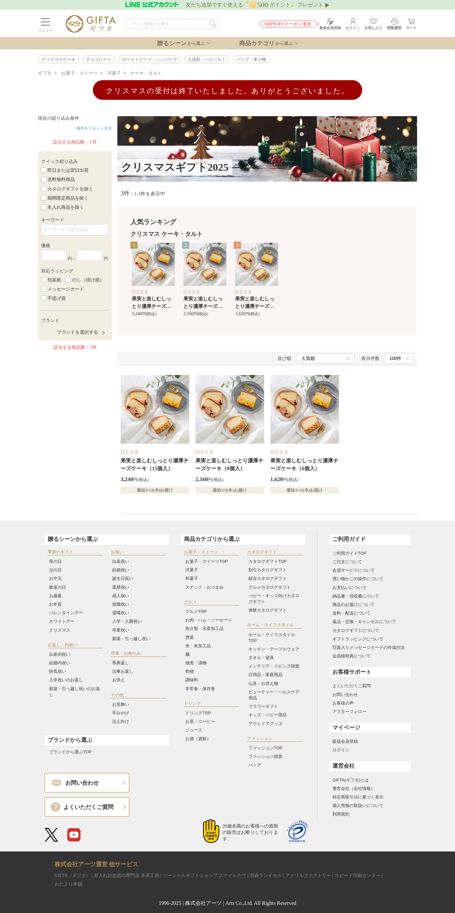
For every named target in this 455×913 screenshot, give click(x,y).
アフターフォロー (349, 711)
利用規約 (340, 814)
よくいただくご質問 (351, 685)
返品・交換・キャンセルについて (364, 621)
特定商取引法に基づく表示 (357, 797)
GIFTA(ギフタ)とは (350, 780)
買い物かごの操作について (357, 578)
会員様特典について (351, 655)
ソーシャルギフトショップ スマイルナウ (204, 875)
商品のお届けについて (353, 604)
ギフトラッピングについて (357, 638)
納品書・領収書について (355, 596)
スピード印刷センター (357, 875)
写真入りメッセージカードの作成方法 (368, 647)
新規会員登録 (345, 741)
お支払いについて (349, 587)
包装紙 (54, 279)
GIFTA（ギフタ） (73, 875)
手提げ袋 (56, 298)
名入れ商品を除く (65, 207)
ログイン (340, 749)
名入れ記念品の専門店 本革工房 (126, 875)
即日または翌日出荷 (68, 170)
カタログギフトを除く (70, 188)
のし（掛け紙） (88, 279)
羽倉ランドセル (266, 875)
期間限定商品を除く (68, 198)
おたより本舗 (68, 884)
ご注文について (347, 561)
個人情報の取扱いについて (357, 805)
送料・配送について (351, 613)
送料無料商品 (61, 179)
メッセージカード (65, 289)
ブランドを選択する (77, 332)
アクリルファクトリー (308, 875)
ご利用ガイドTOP (349, 553)
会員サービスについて (353, 570)
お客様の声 (343, 703)
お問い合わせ (345, 694)
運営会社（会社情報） (353, 788)
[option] (153, 280)
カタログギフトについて (355, 630)
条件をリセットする (94, 128)
